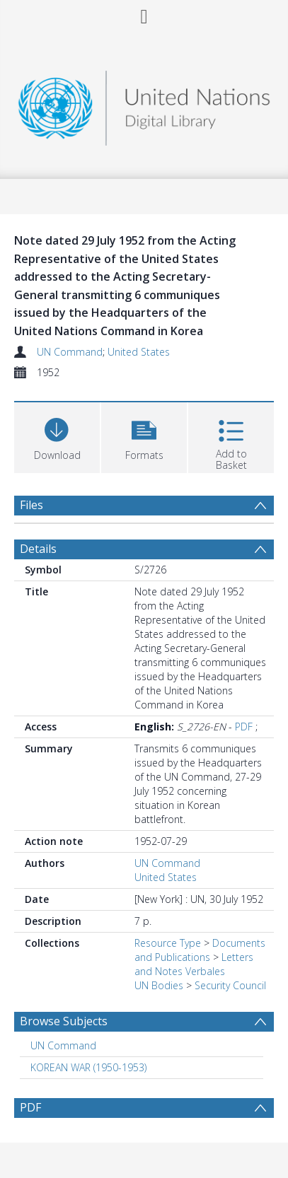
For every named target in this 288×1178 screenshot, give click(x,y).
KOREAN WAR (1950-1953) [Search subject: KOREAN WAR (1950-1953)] (88, 1067)
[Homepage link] (143, 104)
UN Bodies (158, 985)
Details (38, 548)
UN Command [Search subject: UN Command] (63, 1045)
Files (31, 505)
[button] (144, 436)
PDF (244, 726)
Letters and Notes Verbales (193, 964)
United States (139, 351)
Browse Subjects (64, 1021)
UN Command (70, 351)
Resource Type (167, 943)
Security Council (230, 985)
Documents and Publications (199, 950)
